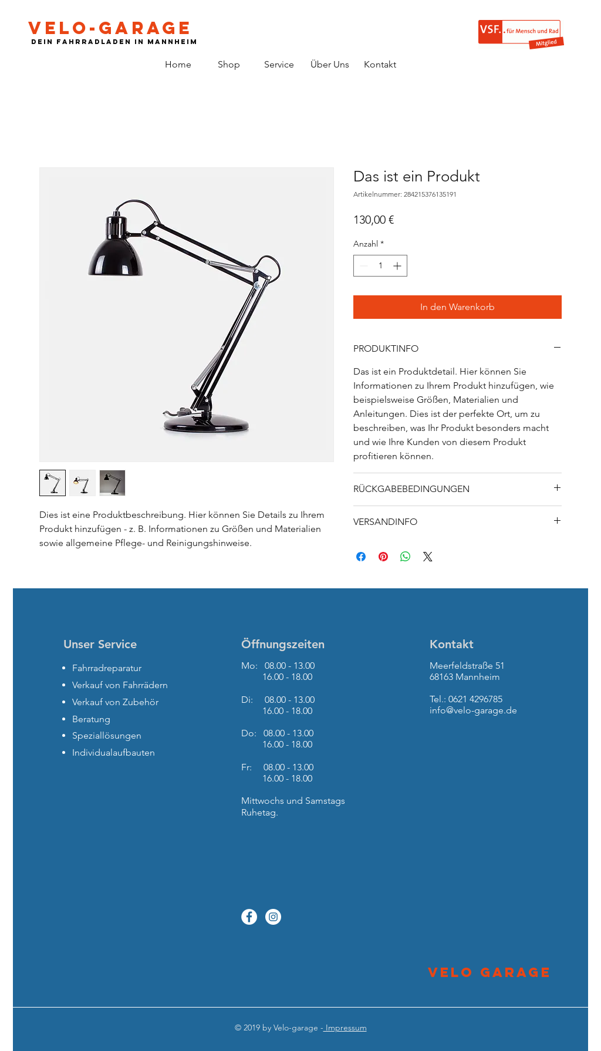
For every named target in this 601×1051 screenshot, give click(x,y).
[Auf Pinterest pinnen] (383, 557)
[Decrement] (362, 265)
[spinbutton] (380, 265)
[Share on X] (428, 557)
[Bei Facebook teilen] (361, 557)
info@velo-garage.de (473, 710)
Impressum (345, 1027)
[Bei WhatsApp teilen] (406, 557)
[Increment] (398, 265)
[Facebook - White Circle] (249, 917)
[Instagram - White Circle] (273, 917)
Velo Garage (490, 972)
